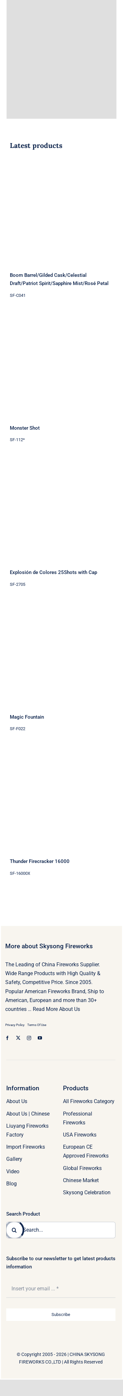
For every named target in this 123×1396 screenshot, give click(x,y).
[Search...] (60, 1230)
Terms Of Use (36, 1025)
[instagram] (29, 1038)
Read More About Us (56, 1009)
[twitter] (18, 1038)
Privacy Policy (15, 1025)
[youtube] (40, 1038)
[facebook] (7, 1038)
